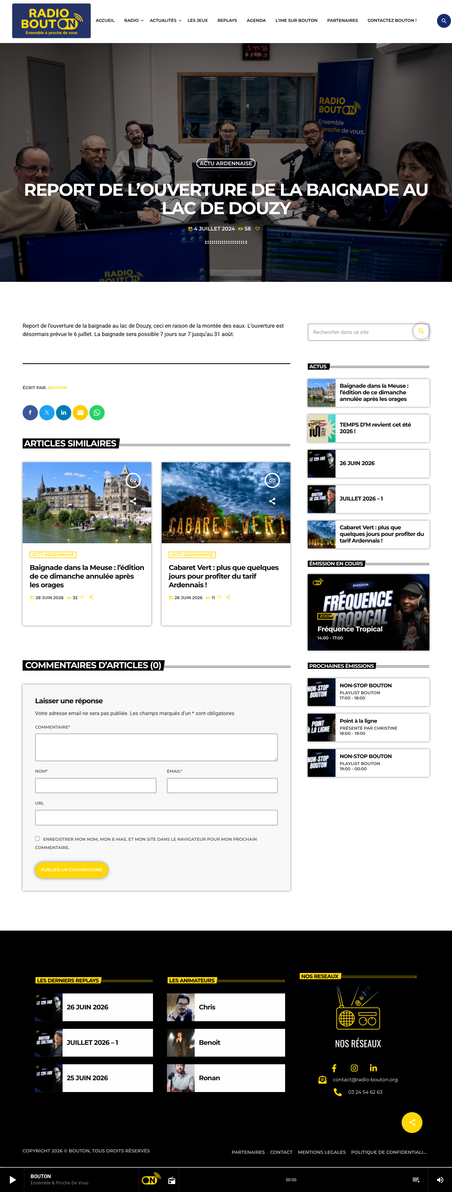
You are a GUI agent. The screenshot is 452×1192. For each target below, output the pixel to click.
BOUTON (57, 388)
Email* (174, 771)
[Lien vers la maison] (51, 20)
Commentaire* (52, 727)
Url (39, 803)
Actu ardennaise (226, 163)
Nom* (41, 771)
